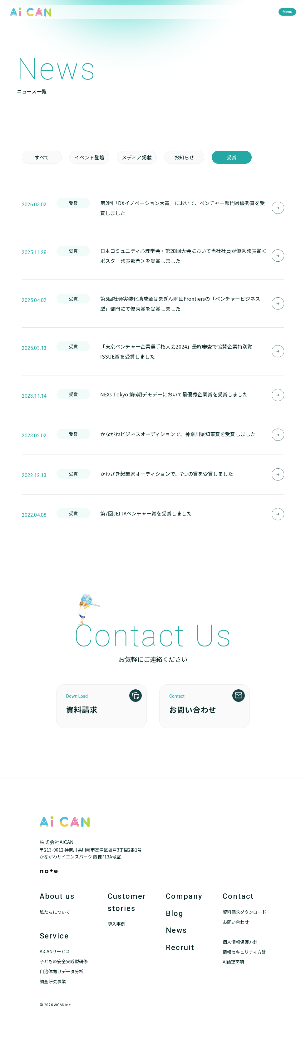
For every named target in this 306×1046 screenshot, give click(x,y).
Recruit (180, 947)
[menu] (287, 12)
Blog (175, 913)
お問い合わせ (236, 922)
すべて (42, 157)
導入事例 (116, 924)
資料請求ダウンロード (244, 912)
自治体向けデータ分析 (61, 971)
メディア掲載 (137, 157)
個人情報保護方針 (240, 942)
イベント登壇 (89, 157)
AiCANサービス (55, 951)
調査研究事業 (53, 981)
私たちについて (55, 912)
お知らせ (184, 157)
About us (57, 896)
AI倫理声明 (233, 962)
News (176, 930)
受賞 (232, 157)
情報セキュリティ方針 (244, 952)
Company (184, 896)
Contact (238, 896)
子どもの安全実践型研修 (64, 961)
